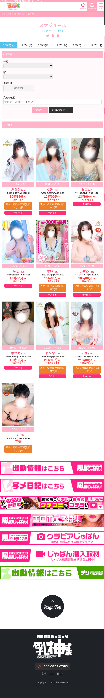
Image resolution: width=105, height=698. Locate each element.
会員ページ (92, 5)
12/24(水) (26, 45)
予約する (18, 213)
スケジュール (7, 1)
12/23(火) (9, 45)
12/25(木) (44, 45)
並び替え (7, 124)
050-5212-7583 (56, 666)
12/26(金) (61, 45)
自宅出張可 (18, 88)
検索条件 (7, 54)
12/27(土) (79, 45)
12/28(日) (96, 45)
